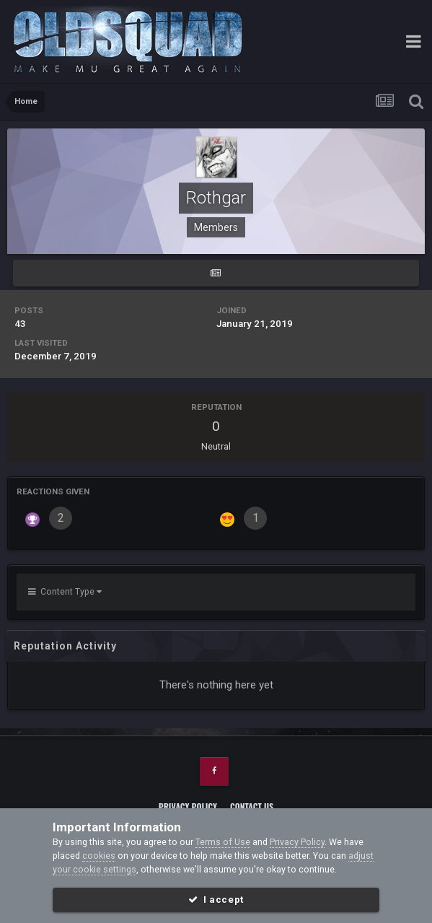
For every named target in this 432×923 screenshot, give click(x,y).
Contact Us (251, 806)
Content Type (65, 591)
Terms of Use (222, 841)
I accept (216, 899)
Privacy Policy (188, 806)
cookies (98, 855)
